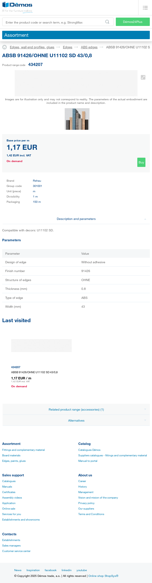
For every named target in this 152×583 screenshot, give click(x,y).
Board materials (11, 455)
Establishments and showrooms (21, 519)
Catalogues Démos (89, 449)
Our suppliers (86, 508)
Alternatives (107, 420)
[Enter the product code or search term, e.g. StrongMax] (57, 22)
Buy (141, 162)
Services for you (11, 514)
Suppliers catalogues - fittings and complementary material (112, 455)
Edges (67, 47)
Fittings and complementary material (23, 449)
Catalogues (9, 481)
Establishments (11, 540)
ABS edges (89, 47)
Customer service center (16, 551)
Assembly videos (12, 497)
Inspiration (33, 570)
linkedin (67, 570)
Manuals (7, 486)
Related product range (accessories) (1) (98, 409)
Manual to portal (87, 460)
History (82, 486)
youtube (82, 570)
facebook (51, 570)
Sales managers (11, 545)
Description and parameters (101, 219)
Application (9, 503)
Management (85, 492)
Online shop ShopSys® (103, 576)
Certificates (8, 492)
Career (82, 481)
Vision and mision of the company (98, 497)
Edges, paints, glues (14, 460)
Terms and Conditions (91, 514)
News (17, 570)
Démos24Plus (132, 22)
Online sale (8, 508)
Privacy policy (86, 503)
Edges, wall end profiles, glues (32, 47)
